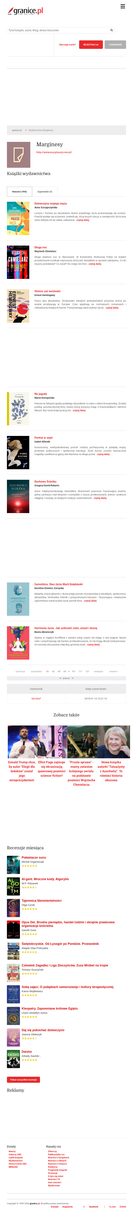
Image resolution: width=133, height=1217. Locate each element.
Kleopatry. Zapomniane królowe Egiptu (50, 1008)
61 (47, 671)
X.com (110, 1206)
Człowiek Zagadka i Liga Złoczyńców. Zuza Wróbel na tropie (65, 965)
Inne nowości (54, 1182)
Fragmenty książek (57, 1170)
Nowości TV (54, 1179)
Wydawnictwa (16, 1160)
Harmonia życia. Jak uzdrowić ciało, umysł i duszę (65, 628)
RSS (123, 1206)
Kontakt (55, 1206)
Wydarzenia (54, 1185)
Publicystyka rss (56, 1154)
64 (65, 671)
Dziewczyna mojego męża (50, 203)
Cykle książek (16, 1157)
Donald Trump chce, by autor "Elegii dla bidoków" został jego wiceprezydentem (22, 771)
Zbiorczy (52, 1151)
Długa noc (40, 247)
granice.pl (17, 130)
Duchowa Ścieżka (45, 481)
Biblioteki (13, 1167)
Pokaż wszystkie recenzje (23, 1079)
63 (59, 671)
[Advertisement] (66, 357)
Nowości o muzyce (57, 1163)
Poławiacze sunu (34, 857)
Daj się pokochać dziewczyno (43, 1030)
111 (80, 671)
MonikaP (36, 698)
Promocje (52, 1173)
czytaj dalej (83, 220)
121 (87, 671)
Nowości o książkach (58, 1157)
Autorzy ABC (15, 1154)
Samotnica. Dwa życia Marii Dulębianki (58, 584)
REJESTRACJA (91, 44)
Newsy (12, 1151)
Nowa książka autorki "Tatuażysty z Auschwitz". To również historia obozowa (111, 771)
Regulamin (67, 1206)
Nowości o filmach (57, 1160)
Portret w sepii (43, 437)
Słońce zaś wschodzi (47, 291)
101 (73, 671)
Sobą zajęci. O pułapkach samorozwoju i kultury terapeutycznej (67, 987)
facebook (90, 1207)
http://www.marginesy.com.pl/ (54, 152)
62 (53, 671)
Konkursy (52, 1167)
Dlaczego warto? (67, 44)
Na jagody (40, 394)
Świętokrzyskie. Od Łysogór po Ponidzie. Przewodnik (60, 944)
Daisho (27, 1051)
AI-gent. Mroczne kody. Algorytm (45, 879)
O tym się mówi (55, 1176)
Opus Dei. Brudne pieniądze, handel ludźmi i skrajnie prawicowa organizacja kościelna (68, 924)
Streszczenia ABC (18, 1163)
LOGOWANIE (115, 44)
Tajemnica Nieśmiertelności (41, 900)
